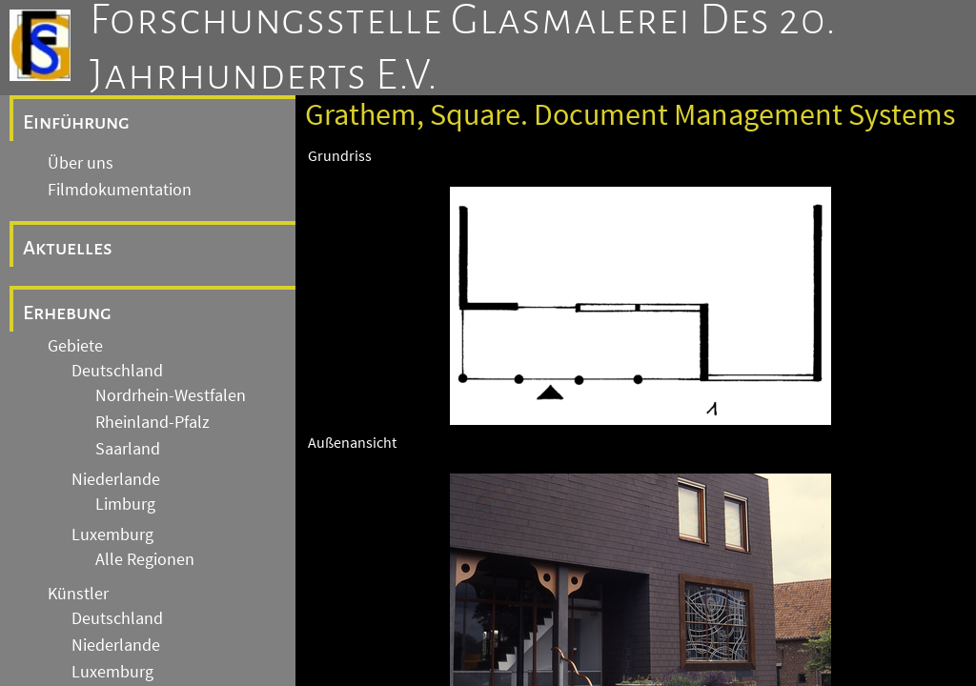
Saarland (127, 448)
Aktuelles (67, 247)
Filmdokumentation (120, 189)
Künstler (78, 593)
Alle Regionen (144, 559)
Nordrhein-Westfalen (170, 395)
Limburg (125, 504)
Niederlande (115, 479)
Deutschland (117, 370)
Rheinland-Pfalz (152, 422)
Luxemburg (112, 534)
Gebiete (75, 345)
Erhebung (67, 312)
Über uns (80, 162)
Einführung (76, 121)
